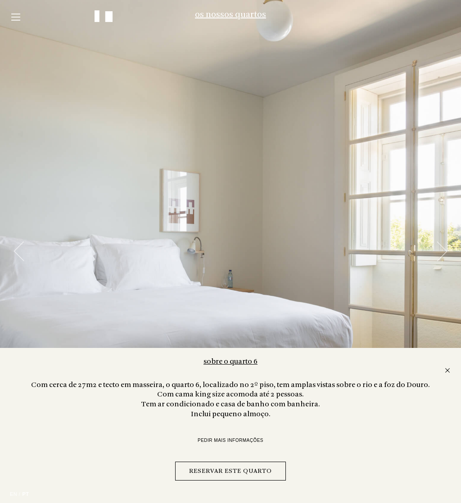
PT (25, 494)
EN (13, 494)
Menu (15, 17)
